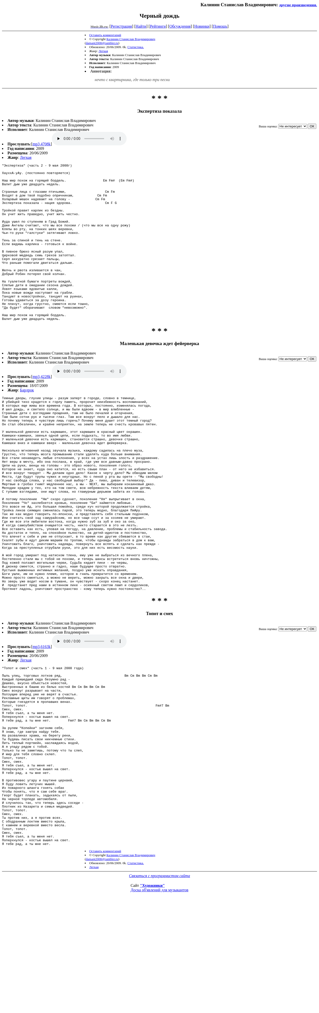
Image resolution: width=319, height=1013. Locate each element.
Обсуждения (180, 26)
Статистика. (135, 47)
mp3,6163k (42, 717)
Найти (141, 26)
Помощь (220, 26)
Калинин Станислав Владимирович (130, 39)
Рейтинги (158, 26)
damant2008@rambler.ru (102, 43)
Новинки (201, 26)
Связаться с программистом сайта (159, 982)
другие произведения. (298, 5)
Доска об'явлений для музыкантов (159, 996)
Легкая (103, 51)
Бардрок (27, 421)
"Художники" (152, 992)
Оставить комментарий (105, 35)
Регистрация (121, 26)
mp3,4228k (42, 408)
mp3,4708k (42, 144)
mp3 (89, 138)
